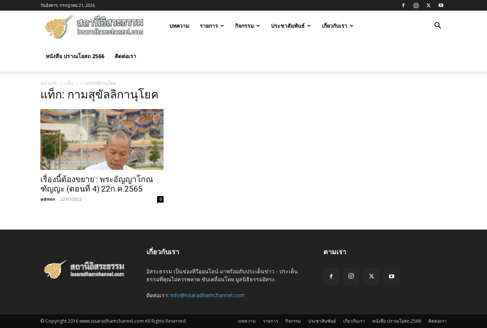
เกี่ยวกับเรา (337, 25)
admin (47, 199)
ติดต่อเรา (125, 56)
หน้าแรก (48, 83)
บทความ (179, 25)
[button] (437, 26)
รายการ (212, 25)
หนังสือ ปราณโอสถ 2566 (75, 56)
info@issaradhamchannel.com (207, 295)
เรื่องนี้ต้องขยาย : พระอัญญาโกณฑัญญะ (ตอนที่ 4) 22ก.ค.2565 (96, 184)
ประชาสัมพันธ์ (291, 25)
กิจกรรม (247, 25)
